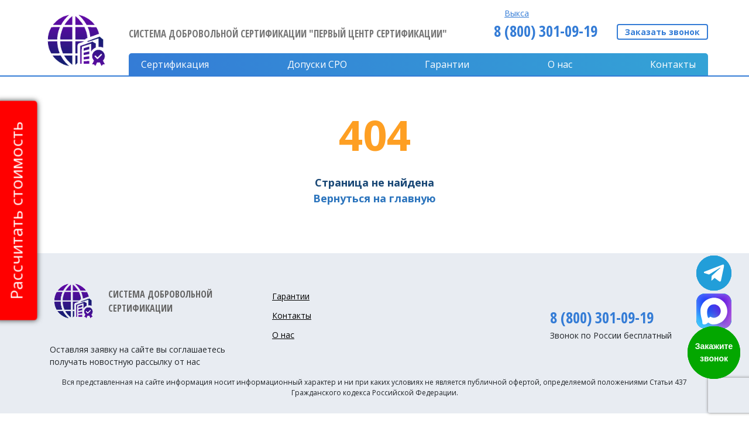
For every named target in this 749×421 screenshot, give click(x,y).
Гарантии (447, 64)
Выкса (516, 13)
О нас (560, 64)
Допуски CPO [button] (317, 64)
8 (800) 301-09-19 (545, 31)
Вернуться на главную (374, 198)
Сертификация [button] (175, 64)
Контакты (673, 64)
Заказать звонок (662, 31)
